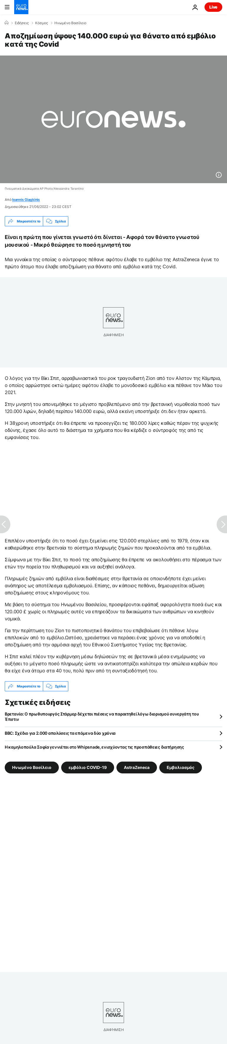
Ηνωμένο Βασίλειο (70, 23)
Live (213, 6)
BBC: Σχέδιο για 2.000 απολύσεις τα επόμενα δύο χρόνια (60, 733)
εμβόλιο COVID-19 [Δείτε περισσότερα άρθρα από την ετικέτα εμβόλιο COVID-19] (88, 767)
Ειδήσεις (22, 23)
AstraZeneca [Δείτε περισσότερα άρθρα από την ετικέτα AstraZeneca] (137, 767)
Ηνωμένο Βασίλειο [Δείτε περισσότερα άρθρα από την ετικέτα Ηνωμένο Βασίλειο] (31, 767)
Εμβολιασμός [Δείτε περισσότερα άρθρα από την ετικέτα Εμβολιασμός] (180, 767)
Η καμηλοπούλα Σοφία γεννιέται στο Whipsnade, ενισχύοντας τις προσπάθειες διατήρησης (94, 746)
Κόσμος (41, 23)
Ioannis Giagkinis (26, 199)
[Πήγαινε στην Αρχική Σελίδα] (21, 7)
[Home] (6, 23)
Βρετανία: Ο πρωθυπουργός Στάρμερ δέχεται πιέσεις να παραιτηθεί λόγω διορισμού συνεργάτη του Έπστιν (102, 716)
